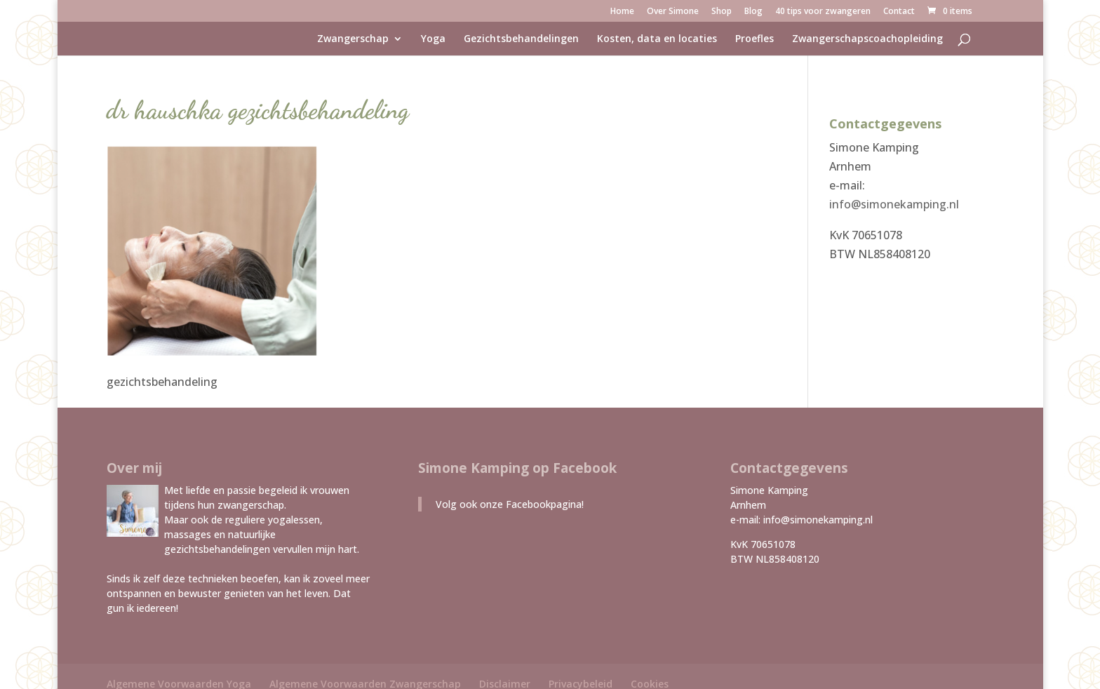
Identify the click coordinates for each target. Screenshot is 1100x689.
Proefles (754, 39)
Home (622, 12)
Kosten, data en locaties (657, 39)
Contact (899, 12)
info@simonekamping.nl (894, 204)
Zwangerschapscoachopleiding (867, 39)
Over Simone (673, 12)
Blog (753, 12)
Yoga (433, 39)
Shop (721, 12)
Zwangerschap (353, 39)
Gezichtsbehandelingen (521, 39)
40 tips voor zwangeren (823, 12)
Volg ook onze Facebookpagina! (510, 504)
